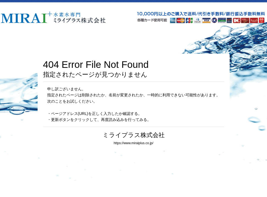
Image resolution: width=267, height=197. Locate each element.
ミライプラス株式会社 (134, 135)
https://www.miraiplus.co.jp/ (133, 143)
